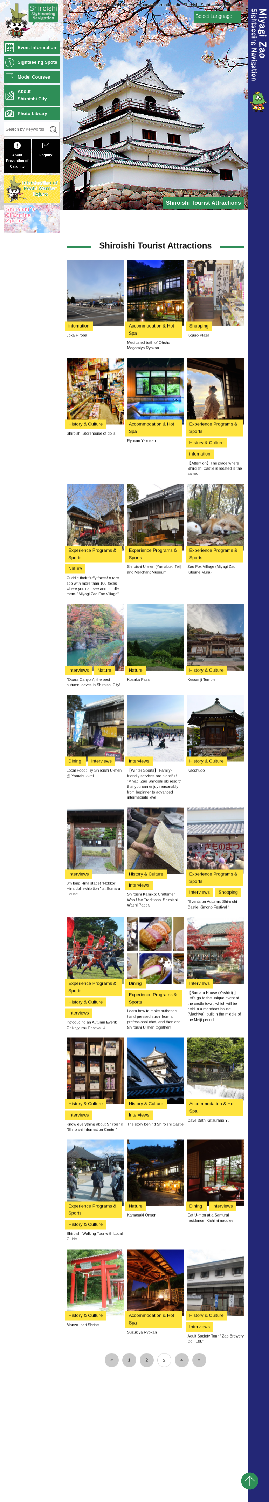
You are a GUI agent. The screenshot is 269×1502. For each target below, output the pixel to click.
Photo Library (32, 113)
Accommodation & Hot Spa (151, 586)
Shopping (198, 582)
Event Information (37, 47)
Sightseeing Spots (37, 62)
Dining (75, 1018)
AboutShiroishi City (32, 95)
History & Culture (85, 680)
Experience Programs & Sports (213, 684)
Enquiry (45, 149)
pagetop (249, 1481)
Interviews (78, 926)
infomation (78, 582)
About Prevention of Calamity (17, 155)
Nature (75, 825)
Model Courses (34, 77)
